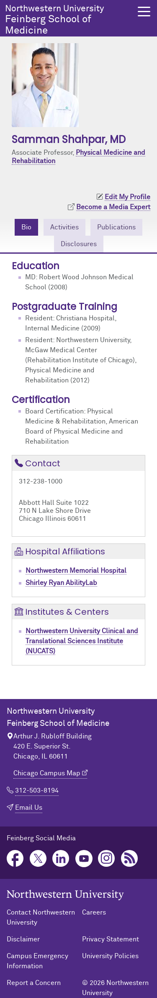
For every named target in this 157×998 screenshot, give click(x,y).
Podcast (129, 858)
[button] (144, 11)
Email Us (28, 807)
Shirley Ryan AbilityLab (61, 583)
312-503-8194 (37, 790)
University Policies (110, 956)
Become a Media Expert (113, 207)
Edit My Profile (127, 197)
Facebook (15, 858)
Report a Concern (34, 983)
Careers (94, 912)
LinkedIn (60, 858)
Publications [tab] (116, 227)
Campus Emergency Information (37, 961)
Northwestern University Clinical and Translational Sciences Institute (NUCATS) (82, 641)
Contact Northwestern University (41, 917)
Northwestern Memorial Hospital (76, 570)
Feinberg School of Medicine (69, 20)
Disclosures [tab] (79, 244)
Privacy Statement (110, 939)
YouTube (84, 858)
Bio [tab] (26, 227)
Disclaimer (23, 939)
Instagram (106, 858)
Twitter (38, 858)
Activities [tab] (64, 227)
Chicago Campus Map (46, 773)
